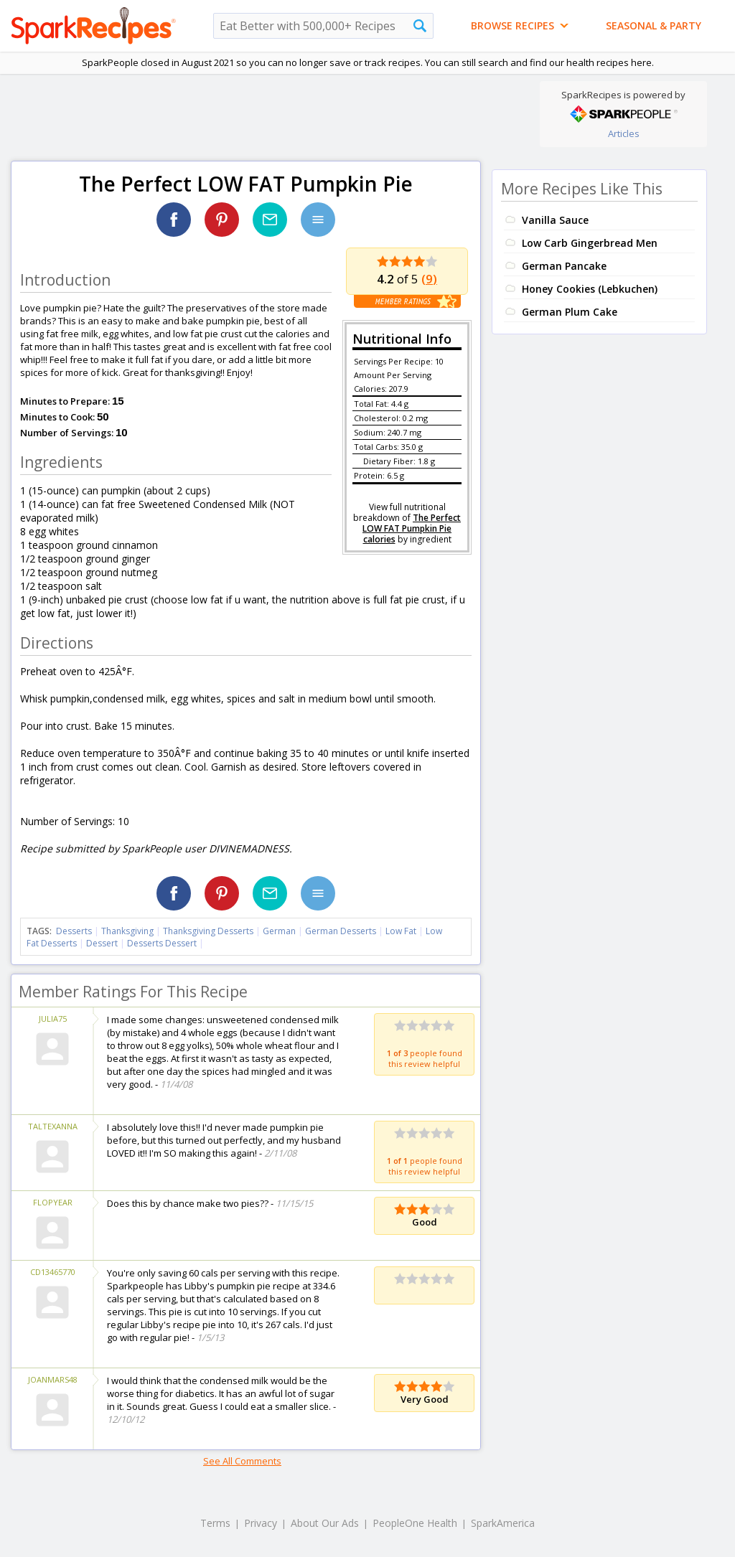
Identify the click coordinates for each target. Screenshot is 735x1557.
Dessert (102, 943)
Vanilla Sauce (555, 220)
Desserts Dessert (162, 943)
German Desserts (340, 931)
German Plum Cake (569, 312)
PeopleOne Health (415, 1523)
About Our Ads (325, 1523)
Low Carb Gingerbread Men (589, 243)
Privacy (260, 1523)
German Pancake (564, 266)
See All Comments (242, 1460)
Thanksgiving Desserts (208, 931)
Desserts (74, 931)
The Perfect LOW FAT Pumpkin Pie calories (411, 528)
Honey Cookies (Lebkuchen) (589, 289)
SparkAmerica (503, 1523)
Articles (624, 133)
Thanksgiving (127, 931)
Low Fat (400, 931)
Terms (215, 1523)
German (279, 931)
